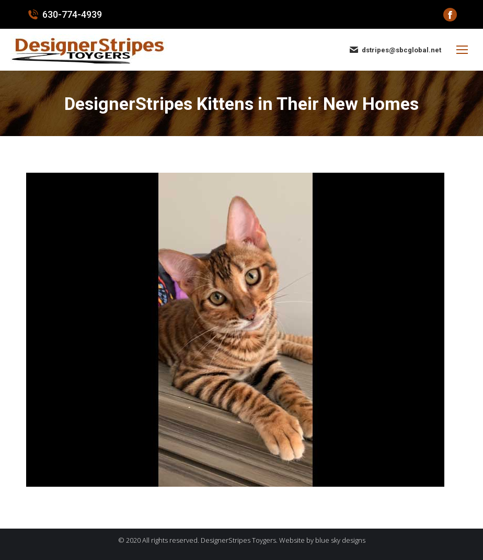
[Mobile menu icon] (462, 49)
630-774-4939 (64, 14)
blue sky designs (340, 540)
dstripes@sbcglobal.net (395, 50)
